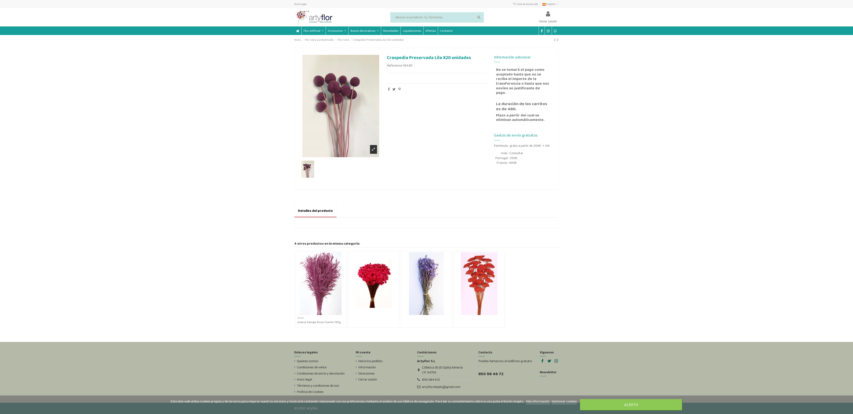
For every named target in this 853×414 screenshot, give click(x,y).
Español (550, 4)
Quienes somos (307, 361)
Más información (538, 401)
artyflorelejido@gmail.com (441, 386)
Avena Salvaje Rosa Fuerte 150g (319, 322)
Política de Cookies (310, 391)
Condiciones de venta (311, 367)
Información (367, 367)
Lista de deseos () (525, 4)
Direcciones (366, 373)
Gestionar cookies (564, 401)
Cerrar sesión (367, 379)
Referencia (394, 65)
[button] (337, 30)
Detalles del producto (315, 210)
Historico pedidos (370, 361)
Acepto (631, 405)
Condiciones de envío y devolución (321, 373)
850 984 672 (431, 379)
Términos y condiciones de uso (318, 385)
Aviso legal (300, 4)
